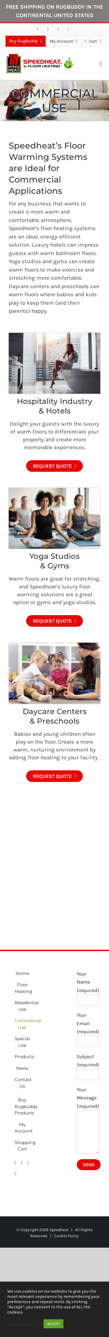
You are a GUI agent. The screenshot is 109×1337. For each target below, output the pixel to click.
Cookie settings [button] (24, 1323)
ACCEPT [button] (53, 1324)
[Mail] (28, 1163)
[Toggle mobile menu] (100, 64)
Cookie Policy (66, 1235)
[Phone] (15, 1173)
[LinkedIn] (22, 1163)
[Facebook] (15, 1163)
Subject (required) (88, 1065)
